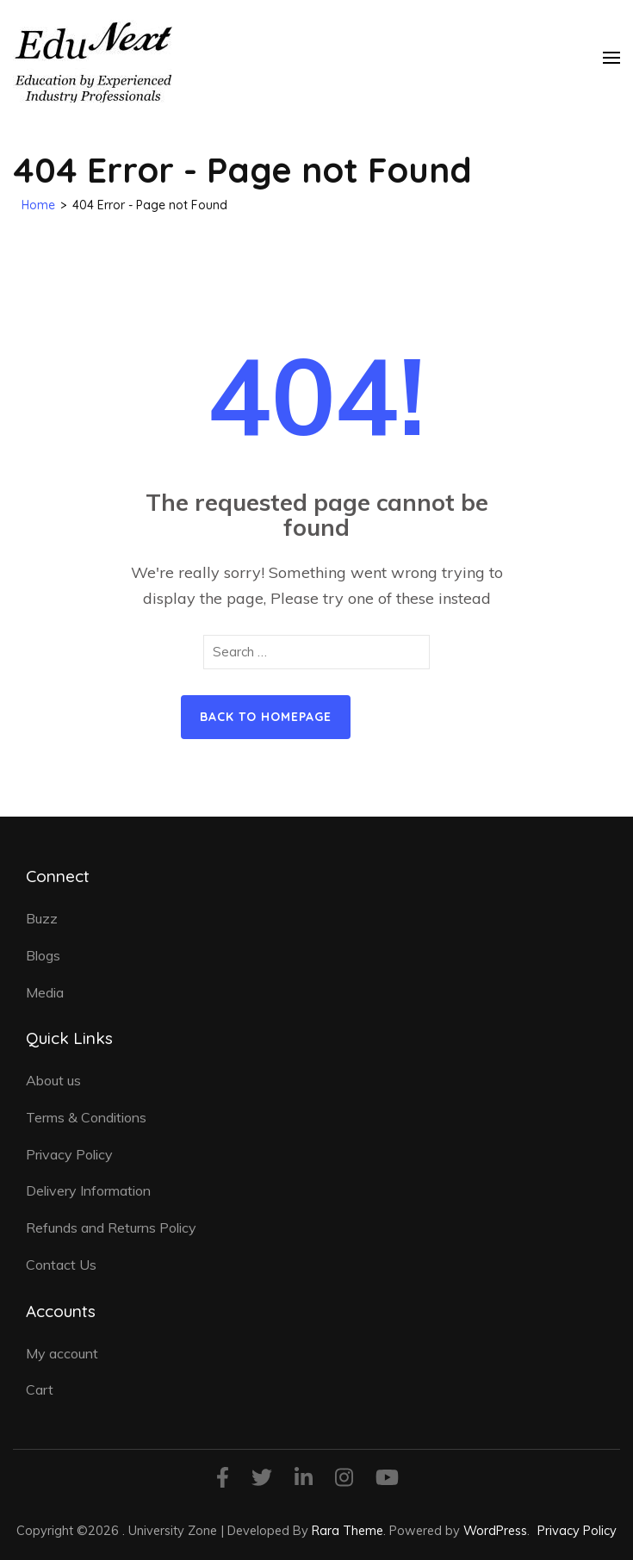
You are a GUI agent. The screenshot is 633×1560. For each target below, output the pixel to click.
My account (62, 1353)
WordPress (495, 1530)
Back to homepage (266, 716)
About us (53, 1080)
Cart (39, 1389)
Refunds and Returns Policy (111, 1227)
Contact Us (61, 1264)
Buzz (42, 918)
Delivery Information (88, 1190)
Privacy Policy (69, 1154)
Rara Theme (347, 1530)
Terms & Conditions (86, 1117)
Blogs (43, 955)
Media (45, 992)
